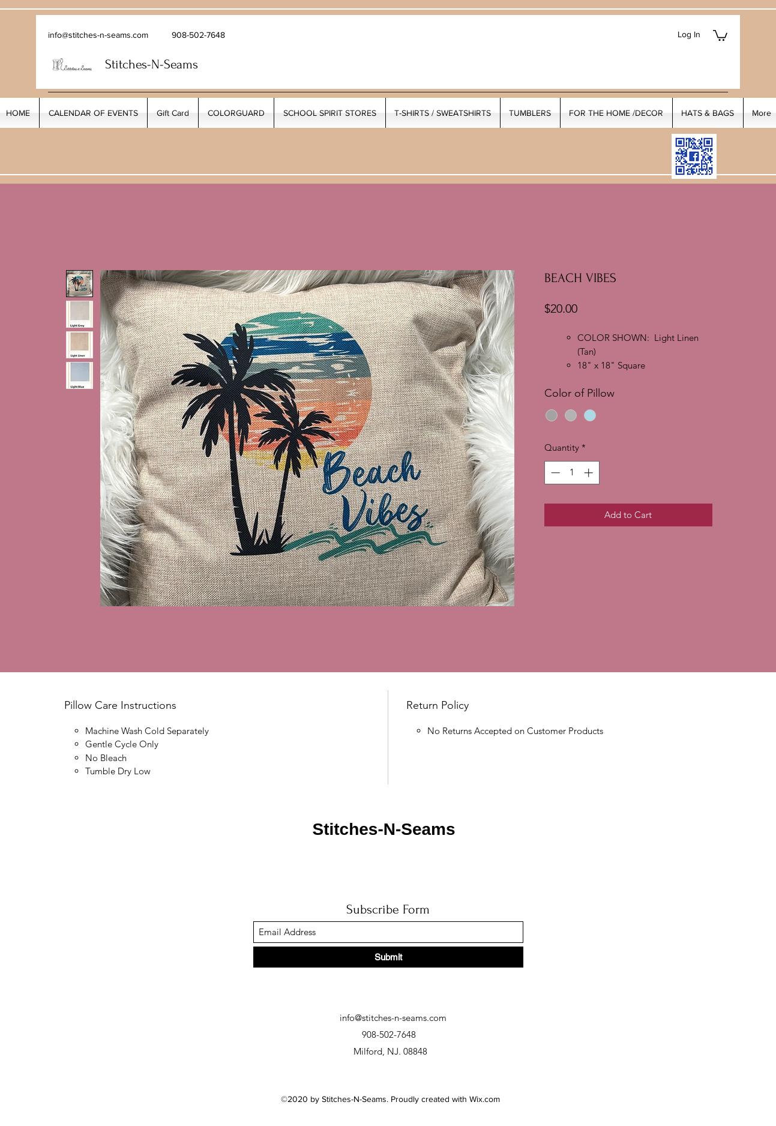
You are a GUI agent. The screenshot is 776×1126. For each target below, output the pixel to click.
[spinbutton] (572, 473)
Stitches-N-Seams (383, 829)
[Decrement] (554, 473)
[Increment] (590, 473)
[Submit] (388, 957)
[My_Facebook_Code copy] (694, 156)
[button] (720, 35)
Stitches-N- (134, 64)
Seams (181, 64)
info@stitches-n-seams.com (98, 35)
